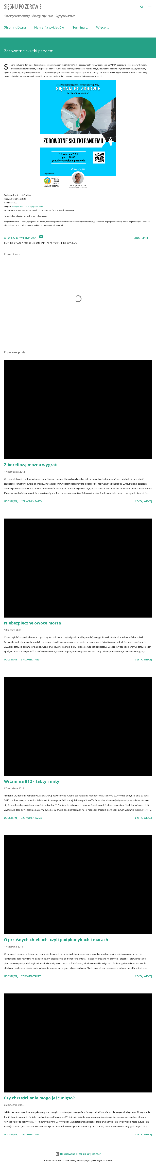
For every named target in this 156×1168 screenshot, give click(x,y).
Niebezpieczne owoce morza (32, 623)
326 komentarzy (31, 817)
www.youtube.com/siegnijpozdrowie (27, 206)
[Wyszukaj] (142, 6)
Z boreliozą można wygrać (30, 464)
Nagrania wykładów (49, 27)
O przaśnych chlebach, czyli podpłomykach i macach (56, 939)
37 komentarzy (31, 976)
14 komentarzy (31, 1134)
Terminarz (80, 27)
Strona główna (15, 27)
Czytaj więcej (143, 501)
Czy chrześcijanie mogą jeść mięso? (39, 1098)
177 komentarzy (31, 501)
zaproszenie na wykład (61, 243)
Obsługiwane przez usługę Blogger (78, 1153)
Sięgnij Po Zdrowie (23, 7)
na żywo (15, 243)
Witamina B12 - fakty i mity (31, 781)
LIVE (6, 243)
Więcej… (102, 27)
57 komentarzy (31, 659)
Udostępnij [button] (141, 237)
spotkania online (33, 243)
